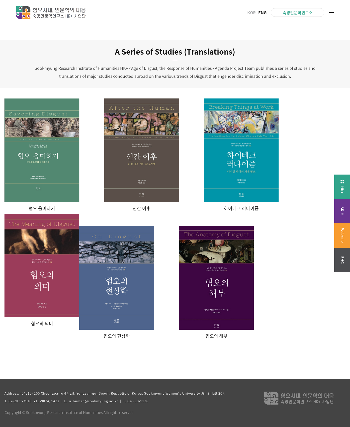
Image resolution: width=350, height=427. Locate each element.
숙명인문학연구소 (298, 12)
